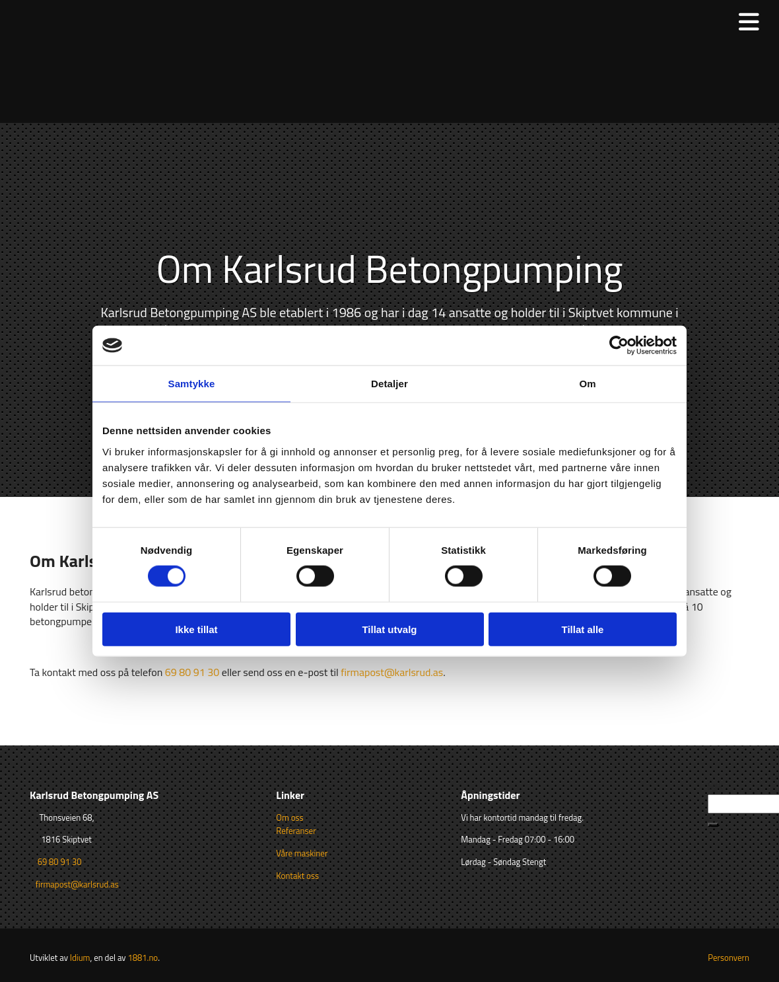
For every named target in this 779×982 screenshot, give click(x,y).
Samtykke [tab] (191, 383)
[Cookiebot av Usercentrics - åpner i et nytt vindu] (619, 346)
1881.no (142, 957)
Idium (80, 957)
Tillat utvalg (389, 628)
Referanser (296, 830)
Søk (715, 786)
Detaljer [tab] (389, 383)
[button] (713, 825)
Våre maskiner (301, 853)
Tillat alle (583, 628)
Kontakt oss (297, 875)
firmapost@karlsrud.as (392, 672)
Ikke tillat (196, 628)
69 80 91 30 (192, 672)
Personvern (728, 957)
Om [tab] (587, 383)
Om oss (289, 817)
